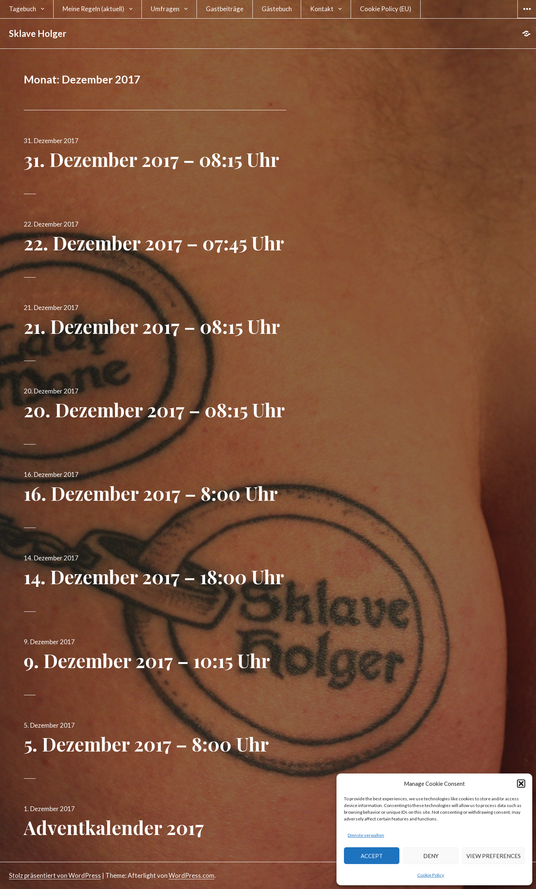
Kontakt (322, 9)
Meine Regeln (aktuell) (93, 9)
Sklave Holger (37, 33)
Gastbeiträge (224, 9)
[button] (521, 783)
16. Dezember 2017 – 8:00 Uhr (151, 493)
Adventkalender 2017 (114, 827)
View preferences (493, 855)
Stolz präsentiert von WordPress (55, 875)
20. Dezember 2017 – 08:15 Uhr (154, 409)
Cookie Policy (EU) (385, 9)
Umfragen (165, 9)
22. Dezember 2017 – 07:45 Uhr (154, 242)
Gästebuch (277, 9)
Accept (372, 855)
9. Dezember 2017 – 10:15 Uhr (147, 660)
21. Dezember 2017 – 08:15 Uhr (152, 326)
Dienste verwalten (366, 835)
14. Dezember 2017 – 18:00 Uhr (154, 576)
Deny (430, 855)
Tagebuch (22, 9)
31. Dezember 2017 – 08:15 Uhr (151, 159)
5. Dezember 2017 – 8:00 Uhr (146, 743)
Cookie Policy (430, 875)
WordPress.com (191, 875)
